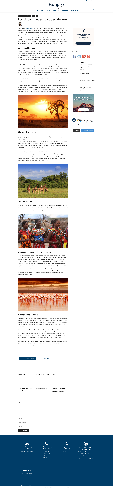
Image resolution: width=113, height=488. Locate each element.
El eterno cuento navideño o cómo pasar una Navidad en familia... (86, 66)
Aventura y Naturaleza (27, 15)
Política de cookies (27, 475)
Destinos (48, 10)
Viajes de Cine (64, 10)
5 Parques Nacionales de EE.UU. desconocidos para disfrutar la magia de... (87, 87)
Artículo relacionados (27, 358)
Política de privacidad (27, 473)
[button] (93, 10)
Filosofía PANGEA (39, 10)
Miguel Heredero (27, 25)
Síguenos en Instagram (87, 130)
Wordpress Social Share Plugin (50, 487)
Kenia (37, 15)
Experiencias (56, 10)
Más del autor (44, 358)
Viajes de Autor (74, 10)
